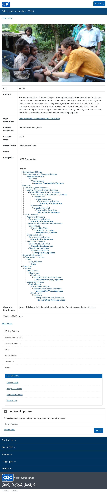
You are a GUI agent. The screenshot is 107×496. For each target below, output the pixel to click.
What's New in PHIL (13, 337)
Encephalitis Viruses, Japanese (47, 277)
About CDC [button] (9, 447)
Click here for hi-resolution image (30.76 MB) (39, 118)
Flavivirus (35, 275)
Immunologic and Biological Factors (41, 174)
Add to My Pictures (14, 316)
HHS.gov (5, 491)
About (7, 367)
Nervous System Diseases (36, 187)
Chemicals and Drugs (32, 172)
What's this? (9, 429)
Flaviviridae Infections (39, 248)
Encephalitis (39, 196)
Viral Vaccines (37, 181)
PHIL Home (7, 18)
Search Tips (12, 400)
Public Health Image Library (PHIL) (18, 11)
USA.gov (14, 491)
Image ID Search (14, 388)
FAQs (7, 349)
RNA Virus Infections (36, 241)
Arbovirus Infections (36, 217)
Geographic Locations (32, 255)
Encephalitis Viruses (40, 286)
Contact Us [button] (9, 440)
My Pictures (11, 331)
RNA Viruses (32, 270)
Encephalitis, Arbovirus (48, 201)
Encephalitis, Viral (44, 199)
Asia (29, 259)
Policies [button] (7, 454)
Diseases (26, 185)
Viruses (28, 268)
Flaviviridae (34, 273)
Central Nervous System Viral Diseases (49, 194)
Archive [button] (7, 468)
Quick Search (12, 382)
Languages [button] (9, 461)
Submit (99, 430)
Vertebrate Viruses (35, 282)
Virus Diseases (31, 214)
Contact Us (9, 361)
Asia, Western (35, 261)
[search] (99, 3)
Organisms (27, 266)
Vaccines (33, 178)
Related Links (10, 355)
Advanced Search (15, 394)
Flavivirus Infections (40, 250)
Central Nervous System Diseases (42, 190)
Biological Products (35, 176)
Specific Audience (12, 343)
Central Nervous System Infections (44, 192)
